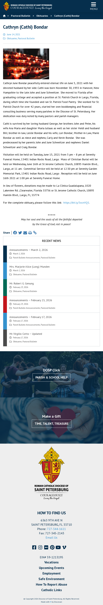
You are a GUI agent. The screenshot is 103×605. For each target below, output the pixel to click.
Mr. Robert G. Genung (21, 283)
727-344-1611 (56, 529)
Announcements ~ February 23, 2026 (30, 300)
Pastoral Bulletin (26, 38)
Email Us (51, 538)
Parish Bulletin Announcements (26, 257)
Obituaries (12, 38)
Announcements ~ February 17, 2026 (30, 317)
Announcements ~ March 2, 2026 (28, 250)
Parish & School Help (51, 377)
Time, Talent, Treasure (51, 424)
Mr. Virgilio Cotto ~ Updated (25, 334)
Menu (94, 6)
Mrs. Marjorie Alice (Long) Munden (29, 266)
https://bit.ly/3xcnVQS (76, 202)
